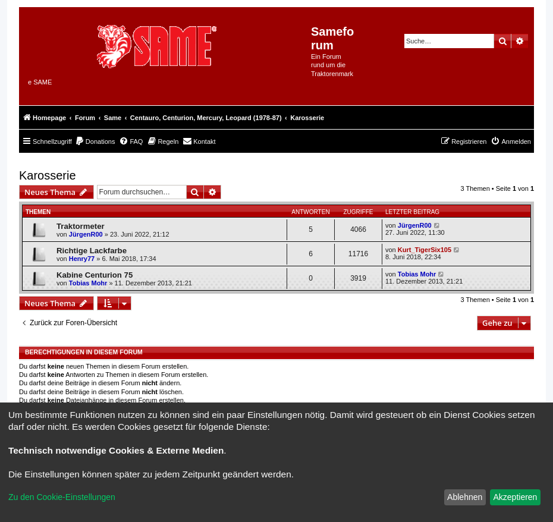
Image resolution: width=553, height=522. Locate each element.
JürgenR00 (86, 234)
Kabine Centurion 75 (94, 275)
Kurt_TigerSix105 (424, 249)
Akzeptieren (515, 497)
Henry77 (82, 258)
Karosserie (47, 175)
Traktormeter (80, 226)
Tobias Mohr (88, 283)
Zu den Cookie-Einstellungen (61, 497)
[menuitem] (95, 141)
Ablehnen (464, 497)
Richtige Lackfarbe (91, 250)
